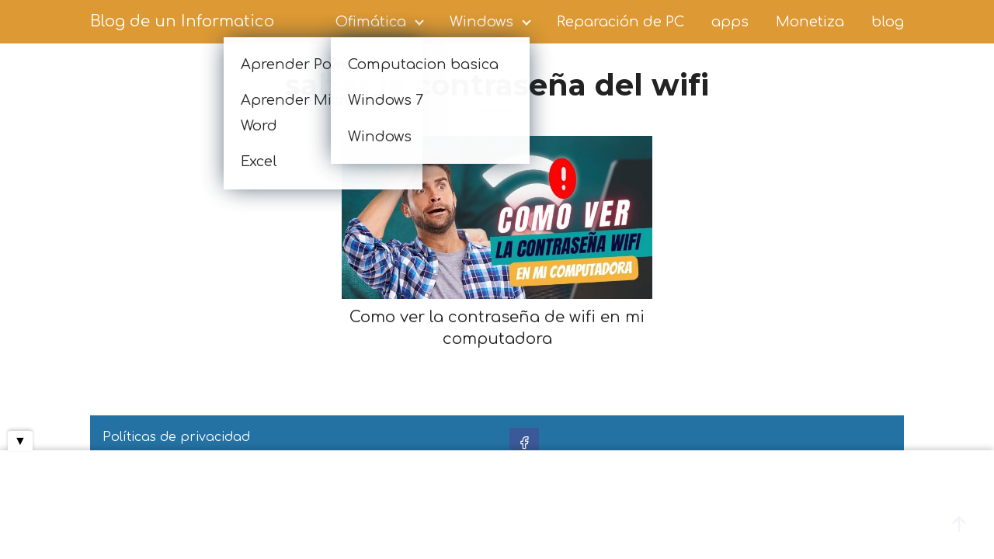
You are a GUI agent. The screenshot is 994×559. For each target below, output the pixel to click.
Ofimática (370, 22)
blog (887, 22)
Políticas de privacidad (176, 437)
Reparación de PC (620, 22)
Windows (481, 22)
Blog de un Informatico (182, 21)
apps (730, 22)
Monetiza (810, 22)
